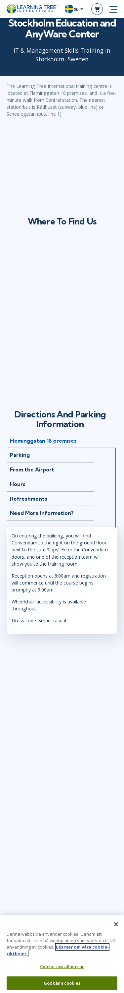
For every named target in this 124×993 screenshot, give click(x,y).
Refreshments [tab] (28, 498)
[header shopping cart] (97, 9)
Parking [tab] (20, 455)
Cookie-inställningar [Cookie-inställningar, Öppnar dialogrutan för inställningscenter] (62, 966)
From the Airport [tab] (32, 469)
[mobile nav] (113, 9)
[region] (62, 954)
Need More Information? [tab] (42, 513)
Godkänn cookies (62, 983)
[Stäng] (116, 924)
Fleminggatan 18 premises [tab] (43, 440)
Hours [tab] (17, 484)
